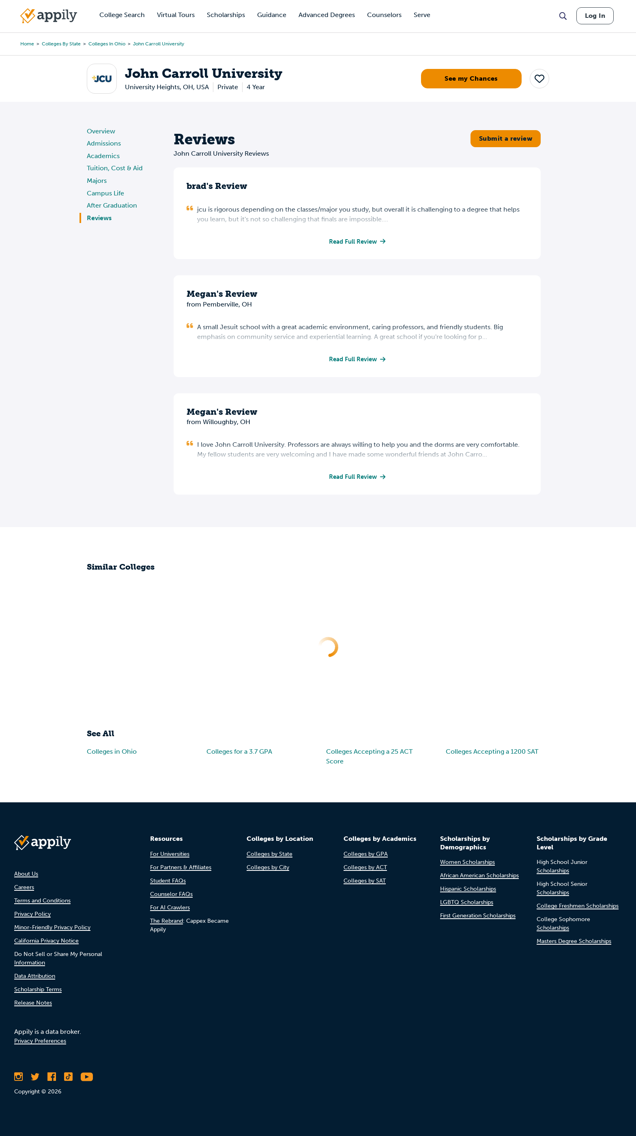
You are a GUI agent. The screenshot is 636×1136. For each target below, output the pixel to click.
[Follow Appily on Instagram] (18, 1077)
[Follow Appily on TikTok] (68, 1077)
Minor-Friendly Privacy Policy (52, 927)
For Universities (169, 854)
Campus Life (105, 193)
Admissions (104, 143)
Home (27, 44)
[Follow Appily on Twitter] (35, 1077)
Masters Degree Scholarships (574, 941)
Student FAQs (168, 880)
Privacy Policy (32, 914)
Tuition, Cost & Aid (115, 168)
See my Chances (471, 78)
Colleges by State (61, 44)
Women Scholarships (467, 862)
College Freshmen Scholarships (578, 905)
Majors (97, 180)
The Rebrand (166, 920)
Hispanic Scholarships (468, 888)
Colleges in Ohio (106, 44)
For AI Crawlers (170, 907)
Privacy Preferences (40, 1040)
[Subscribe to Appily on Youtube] (87, 1077)
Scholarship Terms (38, 989)
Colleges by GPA (366, 854)
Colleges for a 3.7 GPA (239, 753)
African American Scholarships (479, 875)
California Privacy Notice (46, 940)
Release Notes (33, 1002)
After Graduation (112, 205)
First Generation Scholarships (478, 915)
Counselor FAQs (171, 894)
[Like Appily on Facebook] (51, 1077)
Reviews (99, 218)
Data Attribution (34, 976)
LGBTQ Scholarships (466, 902)
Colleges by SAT (365, 880)
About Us (26, 873)
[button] (539, 79)
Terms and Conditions (42, 900)
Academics (103, 156)
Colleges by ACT (365, 867)
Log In (595, 15)
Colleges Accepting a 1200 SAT (492, 753)
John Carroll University (158, 44)
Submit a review (505, 138)
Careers (24, 887)
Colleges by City (268, 867)
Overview (101, 131)
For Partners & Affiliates (180, 867)
